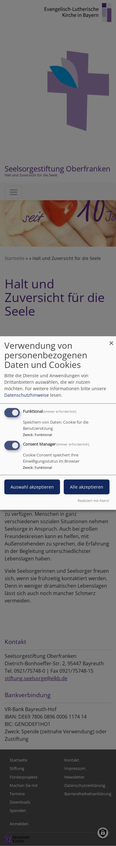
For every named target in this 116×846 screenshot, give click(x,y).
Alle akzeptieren (86, 487)
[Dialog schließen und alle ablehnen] (111, 340)
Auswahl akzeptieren (32, 487)
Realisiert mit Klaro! (93, 500)
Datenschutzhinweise (26, 395)
